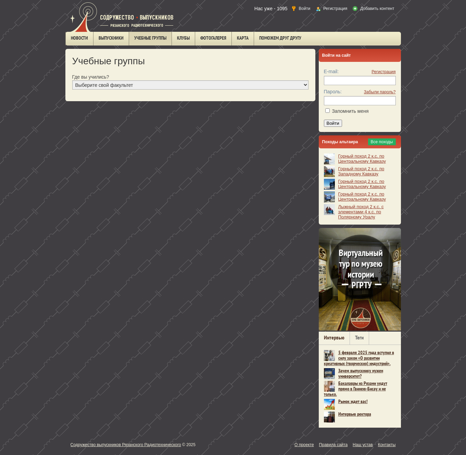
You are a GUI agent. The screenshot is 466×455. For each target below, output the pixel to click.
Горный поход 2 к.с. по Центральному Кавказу (362, 158)
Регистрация (383, 71)
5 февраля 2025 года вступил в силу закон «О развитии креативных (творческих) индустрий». (359, 358)
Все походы (382, 141)
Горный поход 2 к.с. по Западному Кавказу (361, 171)
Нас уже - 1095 (271, 8)
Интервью (334, 338)
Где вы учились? (90, 77)
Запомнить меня (350, 111)
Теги (359, 338)
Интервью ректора (354, 414)
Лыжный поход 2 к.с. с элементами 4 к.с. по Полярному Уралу (361, 211)
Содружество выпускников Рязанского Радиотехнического (126, 444)
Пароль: (333, 91)
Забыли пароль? (380, 92)
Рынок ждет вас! (353, 402)
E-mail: (331, 71)
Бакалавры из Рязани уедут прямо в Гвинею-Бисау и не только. (355, 389)
